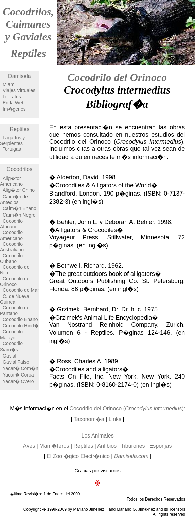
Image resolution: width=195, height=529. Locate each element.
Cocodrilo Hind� (21, 325)
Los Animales (98, 436)
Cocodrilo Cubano (11, 258)
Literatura (13, 96)
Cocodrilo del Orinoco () (126, 408)
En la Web (13, 102)
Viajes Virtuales (19, 90)
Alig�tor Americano (11, 181)
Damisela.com (131, 456)
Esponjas (160, 446)
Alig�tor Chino (19, 190)
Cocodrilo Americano (11, 235)
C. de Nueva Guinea (14, 299)
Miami (9, 84)
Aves (29, 446)
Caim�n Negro (19, 215)
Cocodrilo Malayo (11, 334)
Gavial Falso (16, 362)
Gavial (9, 356)
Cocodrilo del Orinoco (15, 281)
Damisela (19, 76)
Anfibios (107, 446)
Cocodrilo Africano (11, 223)
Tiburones (133, 446)
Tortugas (12, 149)
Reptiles (28, 53)
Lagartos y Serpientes (12, 140)
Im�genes (14, 109)
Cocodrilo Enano (20, 319)
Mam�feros (54, 446)
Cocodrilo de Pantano (15, 310)
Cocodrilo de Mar (21, 290)
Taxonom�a (89, 419)
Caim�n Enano (19, 208)
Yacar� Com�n (20, 368)
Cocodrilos (20, 169)
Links (115, 419)
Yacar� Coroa (18, 375)
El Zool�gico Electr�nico (78, 456)
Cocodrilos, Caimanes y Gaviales (28, 24)
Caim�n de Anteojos (14, 199)
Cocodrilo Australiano (12, 246)
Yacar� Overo (18, 381)
